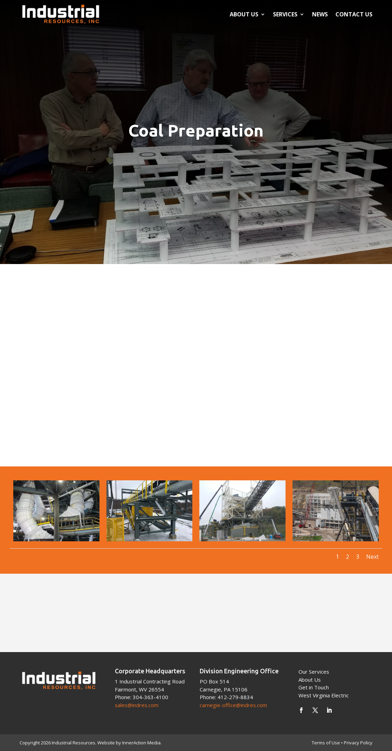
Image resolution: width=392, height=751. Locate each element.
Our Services (313, 671)
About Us (244, 14)
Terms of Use (326, 743)
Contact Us (353, 14)
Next (372, 556)
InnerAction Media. (142, 743)
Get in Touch (313, 687)
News (320, 14)
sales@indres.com (136, 705)
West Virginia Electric (323, 695)
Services (285, 14)
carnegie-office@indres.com (233, 705)
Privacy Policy (358, 743)
